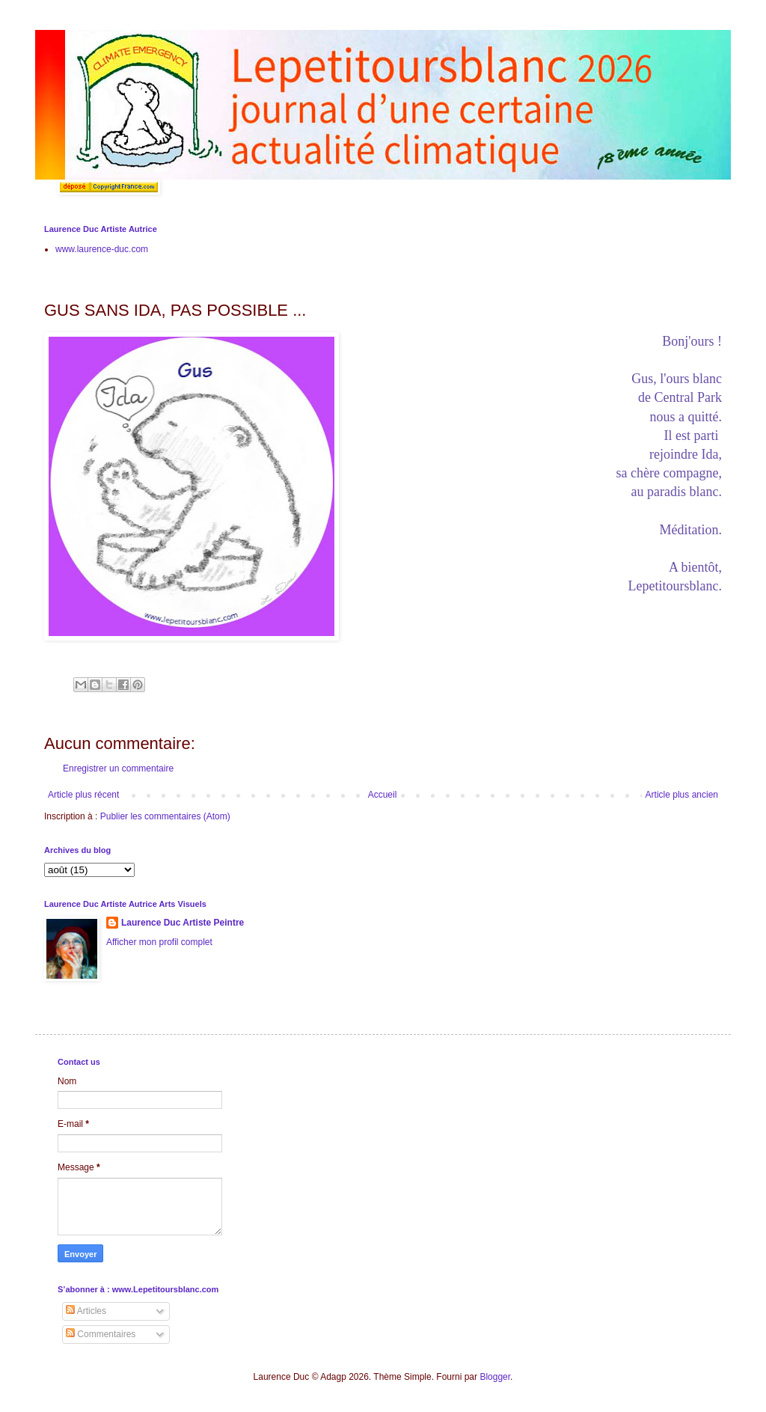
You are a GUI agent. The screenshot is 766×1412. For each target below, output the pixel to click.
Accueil (382, 794)
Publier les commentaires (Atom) (165, 816)
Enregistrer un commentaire (118, 768)
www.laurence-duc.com (101, 249)
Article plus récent (83, 794)
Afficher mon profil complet (159, 942)
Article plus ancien (682, 794)
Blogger (494, 1377)
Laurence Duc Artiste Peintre (182, 922)
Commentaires (100, 1334)
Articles (86, 1311)
